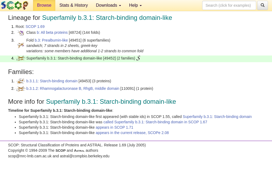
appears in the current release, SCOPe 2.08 (132, 133)
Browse (44, 5)
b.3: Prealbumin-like (51, 40)
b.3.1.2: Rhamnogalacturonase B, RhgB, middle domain (72, 88)
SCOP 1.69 (35, 26)
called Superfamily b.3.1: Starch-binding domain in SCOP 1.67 (155, 122)
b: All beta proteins (52, 32)
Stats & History (73, 5)
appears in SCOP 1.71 (114, 127)
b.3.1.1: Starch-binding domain (52, 81)
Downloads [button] (108, 5)
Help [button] (135, 5)
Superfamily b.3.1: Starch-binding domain (217, 116)
